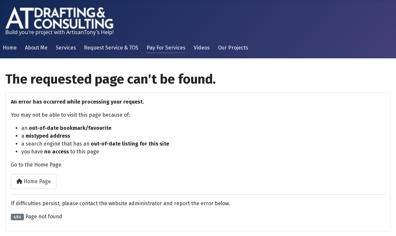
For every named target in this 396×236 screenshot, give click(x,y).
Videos (202, 48)
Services (66, 48)
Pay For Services (166, 48)
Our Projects (233, 48)
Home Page (33, 181)
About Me (36, 48)
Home (10, 48)
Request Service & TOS (111, 48)
